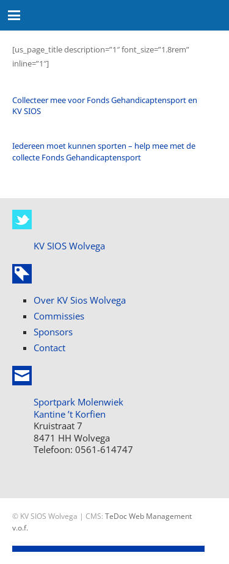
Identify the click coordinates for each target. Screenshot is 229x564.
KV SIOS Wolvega (69, 246)
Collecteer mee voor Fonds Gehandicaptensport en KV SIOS (104, 105)
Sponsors (53, 332)
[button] (14, 15)
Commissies (59, 316)
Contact (49, 347)
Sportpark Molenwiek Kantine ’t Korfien (78, 408)
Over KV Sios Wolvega (80, 300)
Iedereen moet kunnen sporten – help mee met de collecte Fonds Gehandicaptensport (103, 151)
